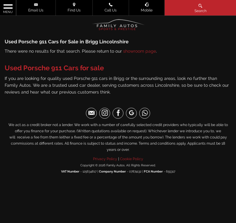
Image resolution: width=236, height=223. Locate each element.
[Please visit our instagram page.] (104, 113)
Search (200, 8)
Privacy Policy (105, 159)
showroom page (139, 51)
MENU (8, 8)
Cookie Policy (131, 159)
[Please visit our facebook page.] (118, 113)
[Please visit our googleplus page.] (131, 113)
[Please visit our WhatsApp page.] (144, 113)
